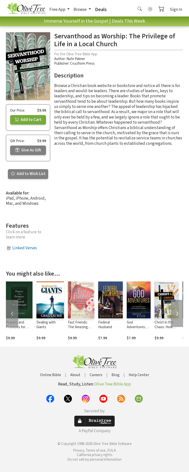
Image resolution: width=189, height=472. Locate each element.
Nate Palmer (75, 58)
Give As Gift (28, 150)
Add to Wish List (28, 174)
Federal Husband (105, 325)
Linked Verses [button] (24, 248)
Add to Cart (28, 120)
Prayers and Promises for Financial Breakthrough (17, 329)
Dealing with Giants (46, 325)
